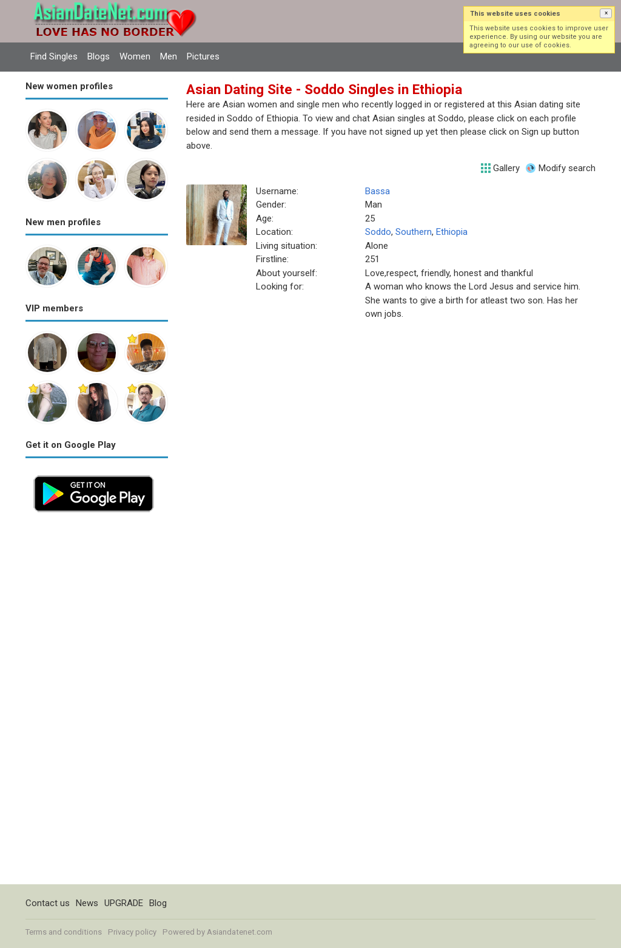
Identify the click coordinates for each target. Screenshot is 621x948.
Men (168, 56)
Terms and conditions (63, 931)
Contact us (47, 903)
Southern (413, 231)
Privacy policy (132, 931)
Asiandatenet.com (239, 931)
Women (134, 56)
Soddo (378, 231)
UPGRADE (123, 903)
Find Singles (54, 56)
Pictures (203, 56)
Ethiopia (452, 231)
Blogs (98, 56)
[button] (606, 13)
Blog (158, 903)
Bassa (377, 191)
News (87, 903)
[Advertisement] (96, 702)
